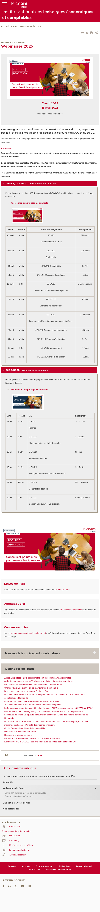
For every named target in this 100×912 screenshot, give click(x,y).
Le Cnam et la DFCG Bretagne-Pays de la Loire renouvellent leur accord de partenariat (43, 711)
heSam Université (84, 866)
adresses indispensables (70, 610)
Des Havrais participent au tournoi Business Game (27, 691)
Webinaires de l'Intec (31, 26)
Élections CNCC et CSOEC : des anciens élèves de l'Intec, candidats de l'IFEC (40, 742)
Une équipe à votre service (16, 803)
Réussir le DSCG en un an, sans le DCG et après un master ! (32, 738)
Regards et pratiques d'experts (18, 735)
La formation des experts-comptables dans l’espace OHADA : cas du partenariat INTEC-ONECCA (48, 708)
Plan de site (34, 870)
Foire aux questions (44, 866)
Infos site (26, 866)
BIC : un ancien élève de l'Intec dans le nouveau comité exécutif (33, 684)
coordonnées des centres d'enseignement (27, 633)
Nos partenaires (11, 809)
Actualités (8, 782)
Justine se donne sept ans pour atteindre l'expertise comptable (32, 705)
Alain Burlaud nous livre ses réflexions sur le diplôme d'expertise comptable (38, 681)
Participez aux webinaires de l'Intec (20, 732)
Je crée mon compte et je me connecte (30, 389)
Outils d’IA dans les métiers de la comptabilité (25, 728)
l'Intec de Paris (62, 589)
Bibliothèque (65, 866)
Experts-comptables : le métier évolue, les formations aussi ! (31, 701)
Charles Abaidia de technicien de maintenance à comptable (31, 688)
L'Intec (14, 26)
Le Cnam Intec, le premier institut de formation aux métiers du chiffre (39, 776)
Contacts (12, 866)
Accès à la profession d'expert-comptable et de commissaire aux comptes (37, 678)
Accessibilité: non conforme (58, 870)
